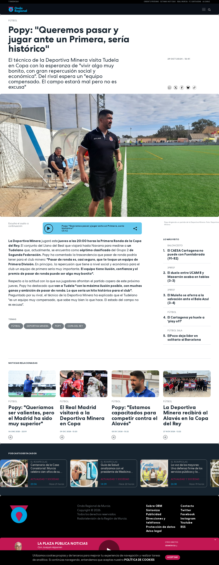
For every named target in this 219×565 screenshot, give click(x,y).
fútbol (12, 20)
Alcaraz (206, 2)
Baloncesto (175, 245)
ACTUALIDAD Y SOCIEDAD (45, 479)
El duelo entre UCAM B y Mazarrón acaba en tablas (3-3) (188, 277)
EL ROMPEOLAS (39, 461)
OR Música (171, 545)
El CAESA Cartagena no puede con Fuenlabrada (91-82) (186, 254)
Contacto (187, 506)
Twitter (186, 510)
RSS (183, 526)
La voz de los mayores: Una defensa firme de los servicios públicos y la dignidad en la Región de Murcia (187, 468)
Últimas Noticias (168, 2)
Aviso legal (154, 531)
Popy (58, 325)
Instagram (188, 518)
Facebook (188, 514)
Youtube (186, 522)
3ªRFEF (171, 267)
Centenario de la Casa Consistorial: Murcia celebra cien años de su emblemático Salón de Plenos (45, 468)
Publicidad (153, 514)
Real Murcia (182, 2)
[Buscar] (208, 9)
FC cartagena (195, 2)
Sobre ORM (154, 506)
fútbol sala (174, 330)
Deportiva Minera (37, 325)
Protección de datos (160, 526)
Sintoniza (153, 510)
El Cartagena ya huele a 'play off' (185, 319)
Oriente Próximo (151, 2)
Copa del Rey (75, 325)
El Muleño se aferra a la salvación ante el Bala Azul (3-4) (188, 299)
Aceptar (172, 557)
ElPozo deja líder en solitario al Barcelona (184, 338)
